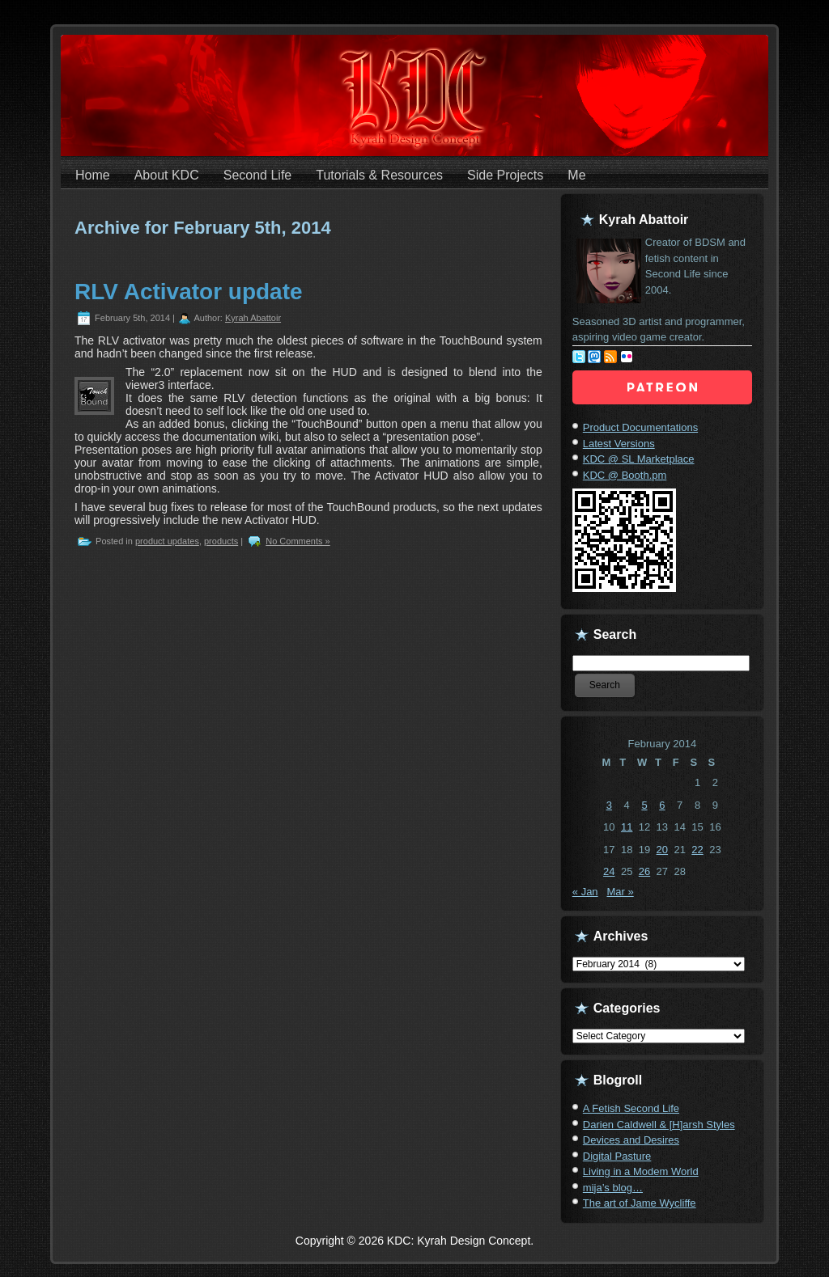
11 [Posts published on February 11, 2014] (626, 827)
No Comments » (297, 541)
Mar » (619, 892)
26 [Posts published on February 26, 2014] (644, 871)
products (221, 541)
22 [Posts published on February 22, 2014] (697, 850)
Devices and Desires (631, 1140)
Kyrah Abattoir (253, 318)
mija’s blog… (613, 1188)
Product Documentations (640, 427)
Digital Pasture (617, 1156)
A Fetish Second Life (631, 1108)
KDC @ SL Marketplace (639, 459)
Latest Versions (619, 444)
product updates (167, 541)
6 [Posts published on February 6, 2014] (662, 805)
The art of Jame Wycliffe (639, 1203)
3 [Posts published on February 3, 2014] (609, 805)
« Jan (585, 892)
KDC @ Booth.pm (625, 475)
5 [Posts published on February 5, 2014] (644, 805)
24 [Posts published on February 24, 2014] (608, 871)
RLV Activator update (188, 291)
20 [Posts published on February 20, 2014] (662, 850)
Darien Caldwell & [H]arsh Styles (659, 1124)
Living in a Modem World (641, 1171)
